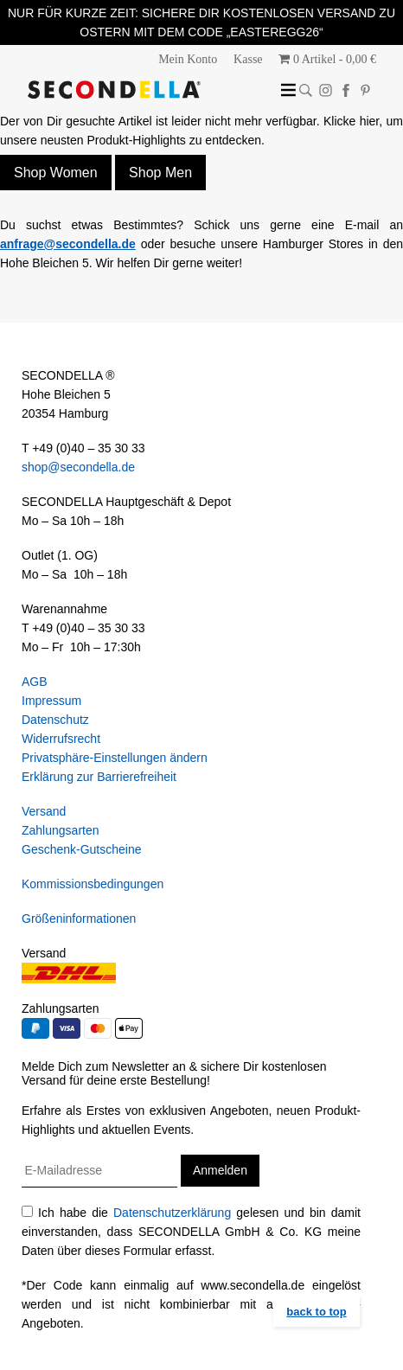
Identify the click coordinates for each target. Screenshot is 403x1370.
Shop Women (56, 172)
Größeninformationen (79, 918)
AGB (35, 681)
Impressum (51, 700)
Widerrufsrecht (61, 739)
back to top (316, 1311)
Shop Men (160, 172)
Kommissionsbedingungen (92, 884)
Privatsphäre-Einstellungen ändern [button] (115, 758)
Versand (44, 811)
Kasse (247, 59)
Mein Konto (187, 59)
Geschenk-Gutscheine (82, 849)
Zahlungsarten (60, 830)
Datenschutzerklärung (172, 1213)
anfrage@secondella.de (68, 244)
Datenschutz (55, 720)
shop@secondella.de (78, 467)
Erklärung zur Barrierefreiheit (99, 777)
